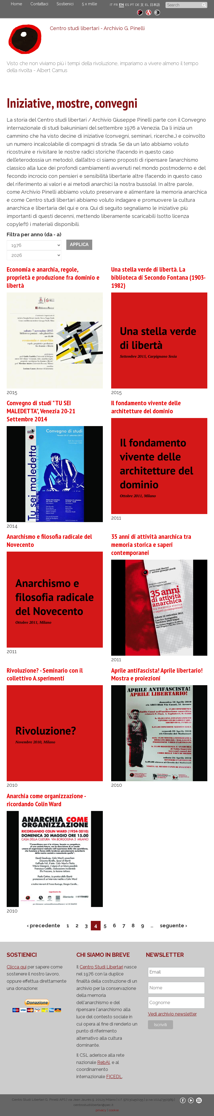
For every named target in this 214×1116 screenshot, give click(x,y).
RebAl (103, 1062)
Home (16, 4)
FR (116, 5)
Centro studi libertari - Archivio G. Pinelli (97, 28)
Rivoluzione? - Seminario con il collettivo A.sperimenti (45, 674)
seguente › (173, 925)
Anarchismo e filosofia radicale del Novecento (49, 540)
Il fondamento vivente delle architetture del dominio (146, 407)
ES (127, 5)
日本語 (155, 5)
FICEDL (114, 1076)
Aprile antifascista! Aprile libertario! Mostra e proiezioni (157, 674)
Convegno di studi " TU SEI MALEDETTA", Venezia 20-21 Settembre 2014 (41, 411)
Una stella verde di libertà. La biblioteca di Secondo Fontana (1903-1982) (158, 277)
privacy (101, 1110)
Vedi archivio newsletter (172, 1014)
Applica (79, 244)
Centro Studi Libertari (101, 967)
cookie (114, 1110)
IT (111, 5)
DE (137, 5)
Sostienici (65, 4)
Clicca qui (16, 967)
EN (121, 5)
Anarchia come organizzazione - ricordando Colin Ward (46, 799)
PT (132, 5)
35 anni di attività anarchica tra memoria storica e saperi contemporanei (151, 544)
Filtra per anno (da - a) (34, 234)
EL (147, 5)
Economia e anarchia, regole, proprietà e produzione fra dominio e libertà (53, 277)
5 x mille (89, 4)
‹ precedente (43, 925)
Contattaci (39, 4)
